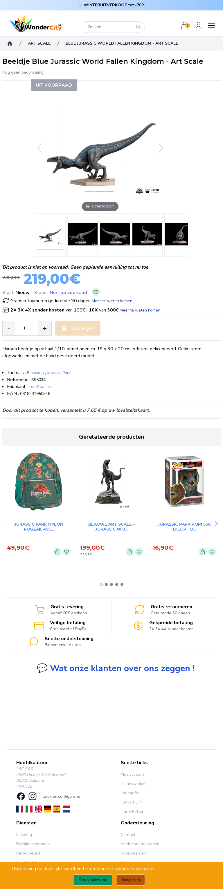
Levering (24, 834)
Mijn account (132, 774)
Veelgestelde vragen (140, 844)
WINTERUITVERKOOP (105, 5)
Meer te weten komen (112, 301)
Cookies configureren (62, 796)
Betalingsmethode (33, 844)
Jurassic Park (59, 373)
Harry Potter (132, 811)
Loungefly (130, 793)
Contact (128, 834)
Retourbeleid (28, 853)
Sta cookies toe (93, 880)
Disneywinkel (133, 783)
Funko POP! (131, 802)
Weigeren (131, 880)
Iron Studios (40, 386)
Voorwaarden (133, 853)
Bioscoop (35, 373)
